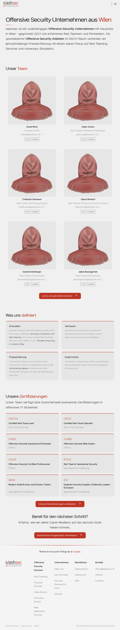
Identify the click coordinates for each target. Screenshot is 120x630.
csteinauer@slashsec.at (31, 207)
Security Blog (61, 574)
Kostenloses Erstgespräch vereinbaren (57, 535)
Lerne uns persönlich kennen (57, 296)
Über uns (59, 569)
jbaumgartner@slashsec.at (86, 279)
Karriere (58, 594)
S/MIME (35, 139)
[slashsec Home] (10, 4)
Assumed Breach (39, 600)
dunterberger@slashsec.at (30, 279)
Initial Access (40, 592)
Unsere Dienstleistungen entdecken (57, 504)
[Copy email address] (42, 134)
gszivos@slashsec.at (86, 134)
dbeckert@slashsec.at (86, 207)
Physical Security (38, 584)
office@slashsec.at (104, 569)
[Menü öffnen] (115, 4)
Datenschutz (81, 569)
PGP (27, 139)
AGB (77, 580)
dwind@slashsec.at (30, 134)
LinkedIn (99, 580)
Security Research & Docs (60, 584)
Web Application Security (39, 611)
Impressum (80, 574)
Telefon (99, 574)
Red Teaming (40, 576)
